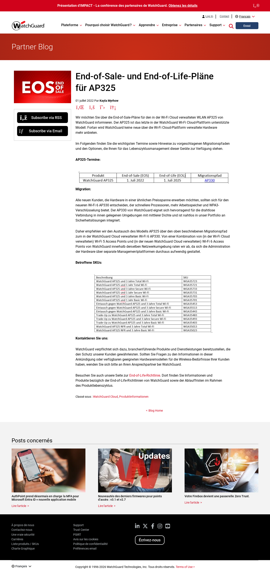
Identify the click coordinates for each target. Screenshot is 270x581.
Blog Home (155, 410)
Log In (209, 16)
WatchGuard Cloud (105, 396)
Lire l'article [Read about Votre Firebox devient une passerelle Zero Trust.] (192, 502)
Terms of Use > (185, 567)
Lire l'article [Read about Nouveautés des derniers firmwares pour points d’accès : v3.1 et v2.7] (105, 506)
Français (245, 16)
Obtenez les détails (183, 6)
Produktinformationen (133, 396)
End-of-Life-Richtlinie (144, 375)
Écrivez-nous (150, 540)
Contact (224, 16)
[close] (256, 5)
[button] (231, 25)
